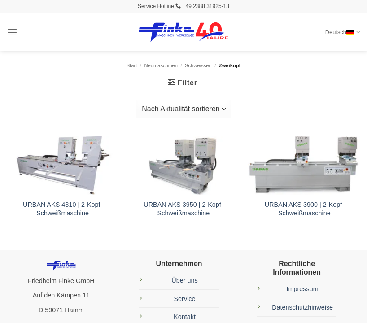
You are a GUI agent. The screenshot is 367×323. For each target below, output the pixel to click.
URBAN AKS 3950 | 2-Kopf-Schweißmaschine (183, 209)
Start (132, 65)
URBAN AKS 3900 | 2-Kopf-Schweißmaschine (304, 209)
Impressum (303, 288)
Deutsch (342, 32)
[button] (12, 32)
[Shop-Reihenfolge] (183, 109)
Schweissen (198, 65)
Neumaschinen (161, 65)
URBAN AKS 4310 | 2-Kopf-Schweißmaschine (62, 209)
